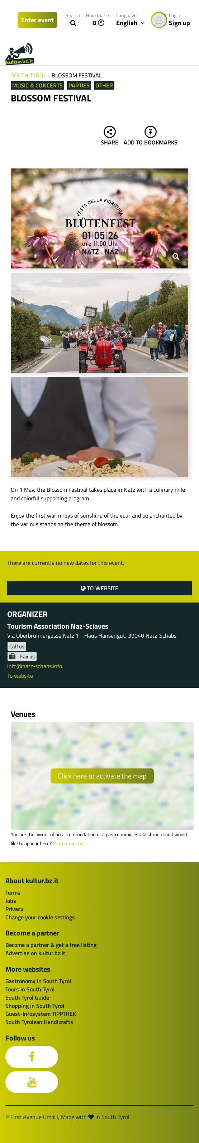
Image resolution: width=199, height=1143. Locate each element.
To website (99, 588)
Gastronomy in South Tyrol (38, 981)
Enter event (37, 20)
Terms (12, 892)
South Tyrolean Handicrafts (39, 1022)
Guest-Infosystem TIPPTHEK (40, 1013)
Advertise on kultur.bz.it (35, 953)
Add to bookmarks (150, 136)
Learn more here (70, 843)
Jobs (10, 900)
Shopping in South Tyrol (34, 1005)
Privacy (14, 909)
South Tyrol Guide (27, 997)
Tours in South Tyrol (30, 989)
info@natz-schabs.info (34, 666)
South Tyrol (28, 75)
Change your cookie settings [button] (40, 917)
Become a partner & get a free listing (50, 944)
